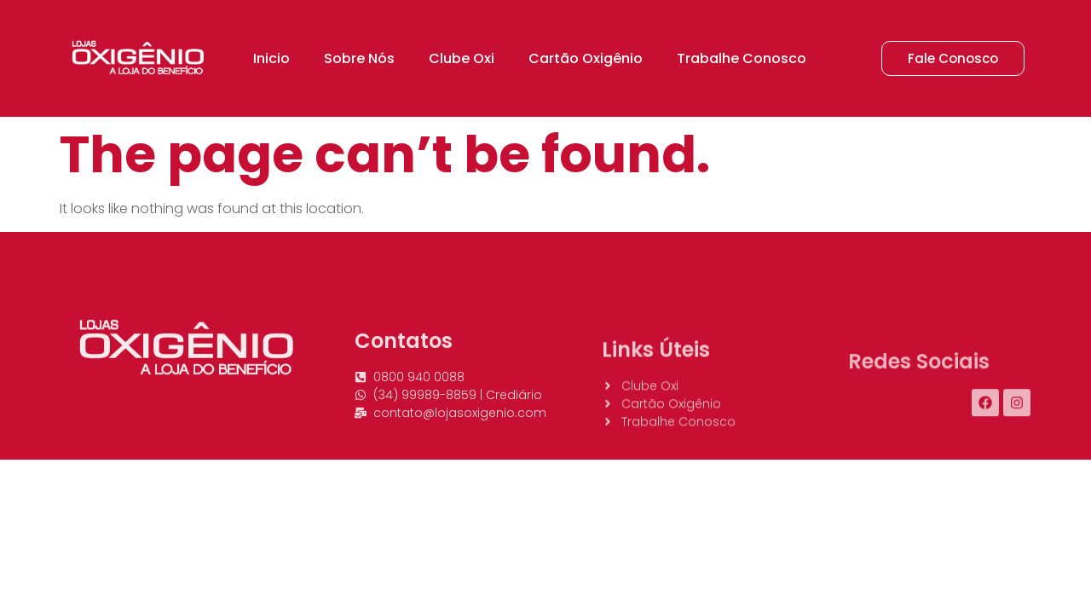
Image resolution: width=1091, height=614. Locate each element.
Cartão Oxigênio (585, 58)
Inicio (271, 58)
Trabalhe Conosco (741, 58)
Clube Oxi (461, 58)
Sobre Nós (359, 58)
